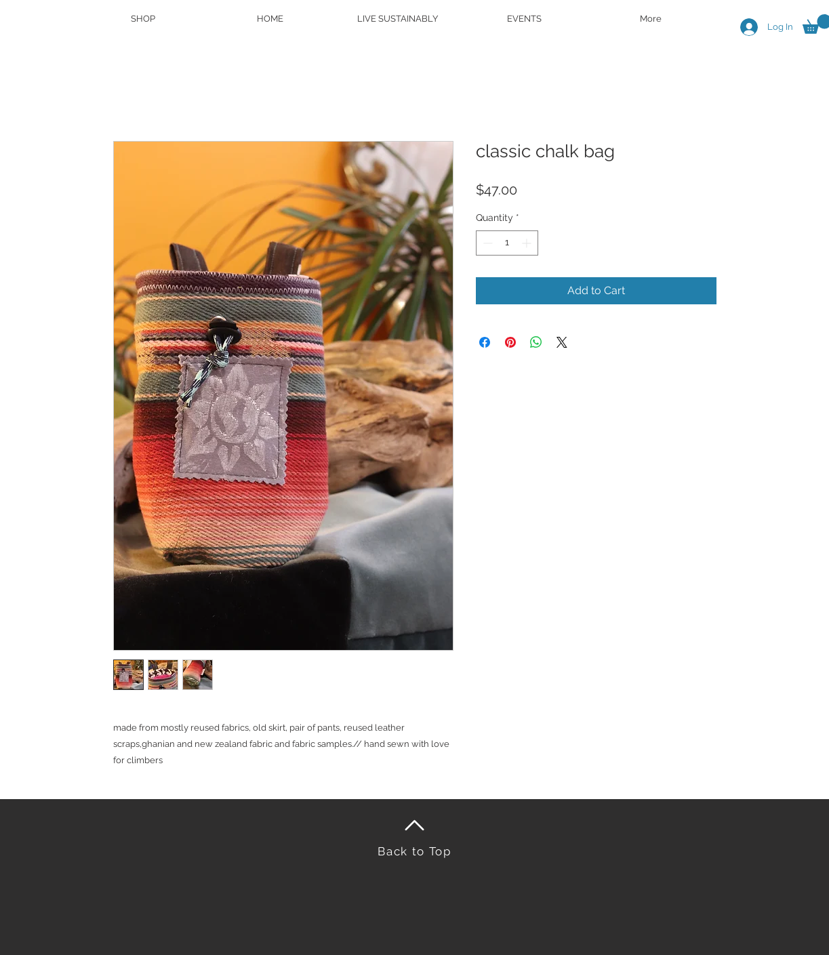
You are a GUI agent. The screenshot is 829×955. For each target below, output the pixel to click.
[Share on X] (562, 342)
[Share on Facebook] (485, 342)
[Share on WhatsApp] (536, 342)
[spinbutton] (507, 243)
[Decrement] (486, 243)
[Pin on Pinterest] (510, 342)
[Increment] (527, 243)
